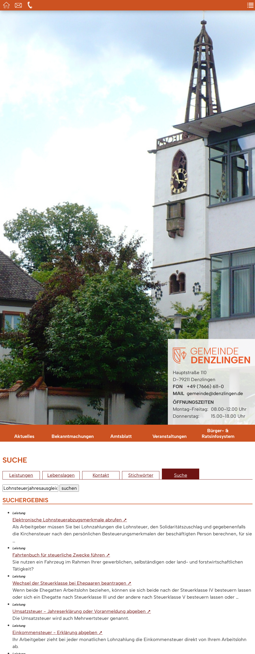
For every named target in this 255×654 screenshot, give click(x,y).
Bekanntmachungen (73, 436)
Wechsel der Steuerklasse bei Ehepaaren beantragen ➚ (71, 583)
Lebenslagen (61, 475)
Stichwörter (140, 475)
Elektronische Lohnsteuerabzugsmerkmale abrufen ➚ (69, 520)
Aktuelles (24, 436)
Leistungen (21, 475)
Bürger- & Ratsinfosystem (218, 433)
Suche (180, 475)
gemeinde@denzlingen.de (215, 393)
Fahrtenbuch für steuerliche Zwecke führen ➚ (61, 555)
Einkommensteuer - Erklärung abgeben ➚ (57, 632)
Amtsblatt (121, 436)
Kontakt (101, 475)
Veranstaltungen (169, 436)
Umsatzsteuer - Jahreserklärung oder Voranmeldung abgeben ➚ (81, 611)
